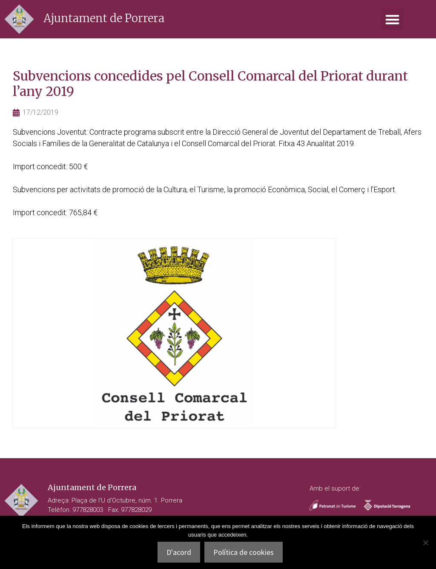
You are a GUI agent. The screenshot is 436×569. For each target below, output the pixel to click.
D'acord (178, 552)
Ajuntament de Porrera (103, 18)
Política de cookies (243, 552)
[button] (392, 19)
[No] (425, 542)
